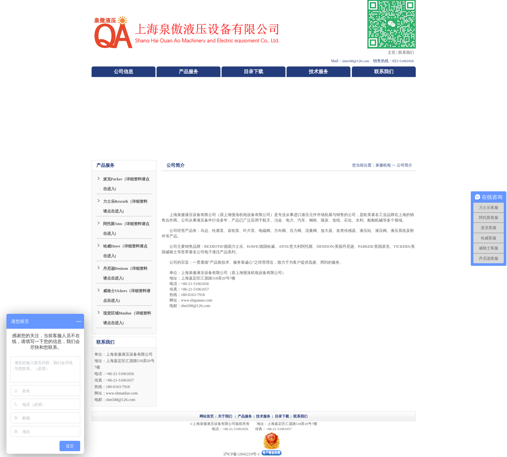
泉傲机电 (383, 165)
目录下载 (253, 71)
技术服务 (318, 71)
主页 (391, 52)
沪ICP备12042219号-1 (241, 454)
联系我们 (406, 52)
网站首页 (207, 416)
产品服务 (188, 71)
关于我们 (225, 416)
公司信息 (123, 71)
